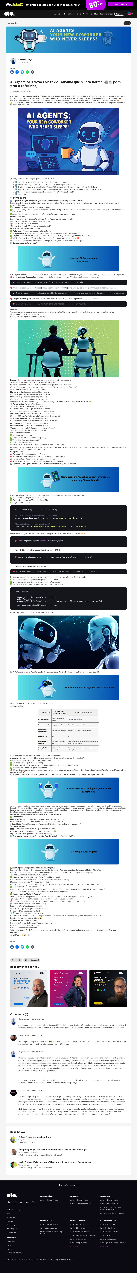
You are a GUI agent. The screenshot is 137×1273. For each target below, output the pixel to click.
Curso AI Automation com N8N (81, 1202)
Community (87, 14)
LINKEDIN (17, 933)
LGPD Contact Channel (15, 1251)
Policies (9, 1248)
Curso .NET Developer (78, 1227)
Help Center (11, 1240)
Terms (9, 1244)
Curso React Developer (108, 1238)
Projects (78, 14)
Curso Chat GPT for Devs (109, 1202)
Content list (11, 23)
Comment (35, 958)
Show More (74, 1245)
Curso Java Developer (77, 1223)
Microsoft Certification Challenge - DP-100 (52, 1231)
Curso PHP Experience (78, 1238)
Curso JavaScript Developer (109, 1230)
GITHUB (27, 933)
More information (68, 1183)
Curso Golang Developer (78, 1241)
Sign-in (119, 14)
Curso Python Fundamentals (80, 1230)
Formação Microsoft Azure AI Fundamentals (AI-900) (110, 1207)
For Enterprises (106, 14)
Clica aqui (52, 921)
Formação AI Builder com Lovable (112, 1212)
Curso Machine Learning (48, 1227)
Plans (96, 14)
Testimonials (11, 1231)
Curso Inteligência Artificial (49, 1199)
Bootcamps (68, 14)
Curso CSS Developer (107, 1227)
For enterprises (12, 1227)
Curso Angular (105, 1234)
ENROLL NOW (120, 4)
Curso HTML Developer (108, 1223)
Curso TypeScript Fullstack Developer (83, 1234)
